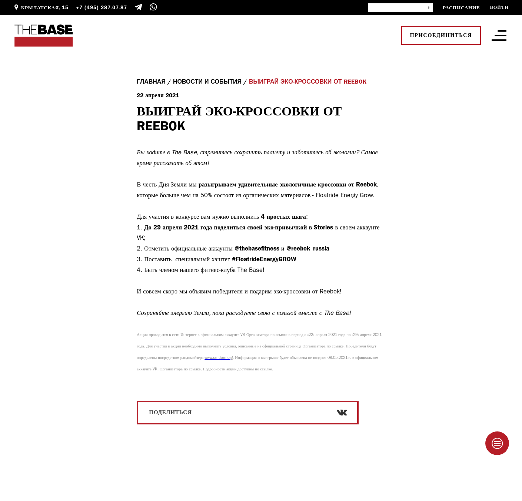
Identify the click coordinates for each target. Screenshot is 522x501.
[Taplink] (497, 443)
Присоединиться (441, 35)
